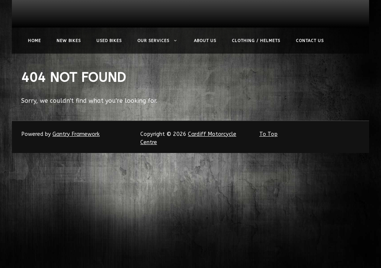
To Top (268, 134)
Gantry (76, 134)
